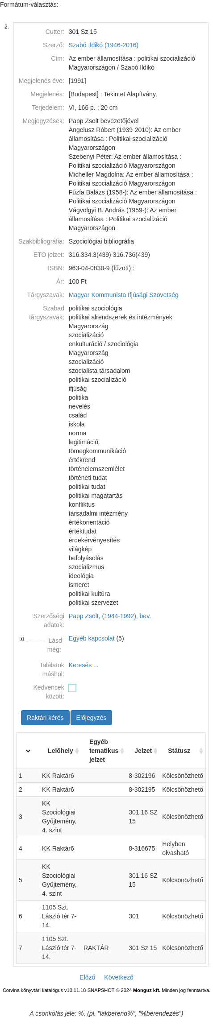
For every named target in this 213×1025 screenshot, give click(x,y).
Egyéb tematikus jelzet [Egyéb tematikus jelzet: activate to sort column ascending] (103, 750)
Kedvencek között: (48, 692)
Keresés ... (84, 665)
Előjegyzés (91, 717)
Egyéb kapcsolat (92, 638)
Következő (118, 977)
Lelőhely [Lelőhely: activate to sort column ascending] (60, 750)
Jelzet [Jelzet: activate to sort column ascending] (143, 750)
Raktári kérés (45, 717)
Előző (87, 977)
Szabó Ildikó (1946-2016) (103, 45)
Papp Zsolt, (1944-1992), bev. (110, 616)
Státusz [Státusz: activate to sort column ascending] (179, 750)
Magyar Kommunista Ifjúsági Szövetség (124, 294)
